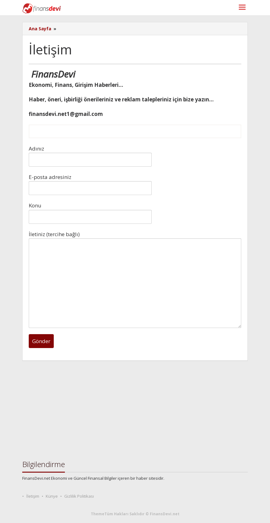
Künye (52, 496)
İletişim (32, 496)
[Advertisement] (135, 410)
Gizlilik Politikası (79, 496)
